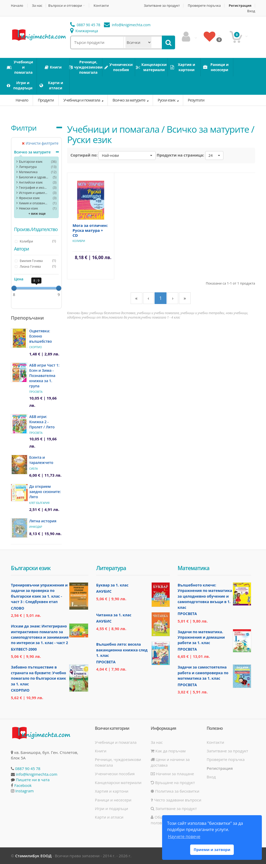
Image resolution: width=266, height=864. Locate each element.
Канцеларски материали (118, 782)
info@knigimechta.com (36, 774)
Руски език (167, 100)
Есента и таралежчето (41, 460)
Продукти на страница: (180, 155)
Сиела (33, 468)
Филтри (23, 128)
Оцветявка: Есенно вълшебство (40, 336)
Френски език (29, 198)
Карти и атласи (109, 817)
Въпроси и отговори (65, 5)
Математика (28, 172)
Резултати (196, 100)
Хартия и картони (111, 791)
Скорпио (35, 347)
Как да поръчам (168, 750)
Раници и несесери (113, 799)
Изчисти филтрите (40, 143)
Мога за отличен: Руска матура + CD (90, 230)
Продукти (46, 100)
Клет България (39, 503)
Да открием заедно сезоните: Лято (45, 491)
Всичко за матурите (129, 100)
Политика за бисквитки (175, 791)
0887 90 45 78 (85, 24)
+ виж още (37, 213)
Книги (100, 750)
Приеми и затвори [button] (212, 849)
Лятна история (42, 520)
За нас (37, 6)
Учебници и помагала (82, 100)
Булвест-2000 (24, 649)
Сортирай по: (83, 155)
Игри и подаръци (111, 808)
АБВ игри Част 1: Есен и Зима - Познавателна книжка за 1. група (44, 375)
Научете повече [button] (184, 836)
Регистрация (240, 6)
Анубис (103, 591)
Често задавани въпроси (176, 799)
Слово (17, 608)
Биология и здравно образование (33, 177)
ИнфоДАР (35, 527)
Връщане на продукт (173, 782)
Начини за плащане (172, 773)
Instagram (24, 790)
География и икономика (33, 187)
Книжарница (84, 30)
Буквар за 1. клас (112, 585)
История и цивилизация (33, 193)
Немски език (28, 208)
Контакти (101, 6)
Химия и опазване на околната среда (33, 203)
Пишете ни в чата (33, 779)
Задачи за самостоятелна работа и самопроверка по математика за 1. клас (203, 673)
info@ (127, 24)
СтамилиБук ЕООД (33, 855)
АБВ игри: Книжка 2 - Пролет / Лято (42, 421)
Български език (31, 161)
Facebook (23, 785)
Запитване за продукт (162, 6)
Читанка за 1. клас (113, 614)
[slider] (14, 288)
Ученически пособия (115, 773)
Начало (17, 6)
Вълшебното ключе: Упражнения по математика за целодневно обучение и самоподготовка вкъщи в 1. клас (205, 596)
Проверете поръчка (204, 6)
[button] (127, 155)
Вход (251, 11)
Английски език (31, 182)
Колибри (78, 241)
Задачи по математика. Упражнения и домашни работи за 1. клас (201, 637)
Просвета (35, 392)
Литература (28, 167)
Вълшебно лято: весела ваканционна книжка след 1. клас (121, 650)
